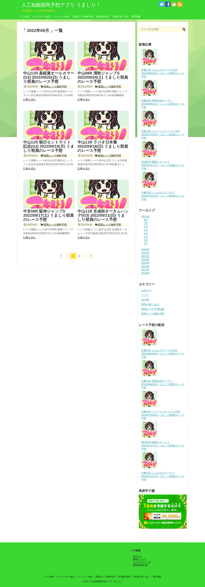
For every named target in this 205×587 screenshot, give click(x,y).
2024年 (145, 216)
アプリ (145, 295)
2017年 (145, 269)
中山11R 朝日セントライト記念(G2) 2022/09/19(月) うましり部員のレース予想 (48, 146)
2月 (146, 240)
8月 (146, 220)
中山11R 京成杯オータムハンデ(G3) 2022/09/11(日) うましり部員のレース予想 (103, 215)
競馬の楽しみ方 (120, 16)
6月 (146, 226)
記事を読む (29, 99)
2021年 (145, 256)
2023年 (145, 249)
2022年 (145, 253)
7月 (146, 223)
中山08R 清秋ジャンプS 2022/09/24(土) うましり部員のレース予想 (103, 77)
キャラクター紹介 (42, 16)
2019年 (145, 263)
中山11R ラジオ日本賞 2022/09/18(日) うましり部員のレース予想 (103, 146)
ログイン (137, 556)
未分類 (145, 299)
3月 (146, 236)
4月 (146, 233)
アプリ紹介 (24, 16)
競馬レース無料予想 (83, 16)
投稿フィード (139, 559)
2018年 (145, 266)
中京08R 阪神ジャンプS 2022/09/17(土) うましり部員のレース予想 (48, 215)
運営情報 (135, 16)
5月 (146, 230)
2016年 (145, 273)
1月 (146, 243)
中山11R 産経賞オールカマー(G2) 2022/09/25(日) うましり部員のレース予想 (48, 77)
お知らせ (146, 290)
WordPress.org (140, 565)
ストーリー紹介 (62, 16)
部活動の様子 (103, 16)
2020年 (145, 259)
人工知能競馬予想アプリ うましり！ (61, 5)
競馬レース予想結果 (152, 309)
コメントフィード (142, 562)
